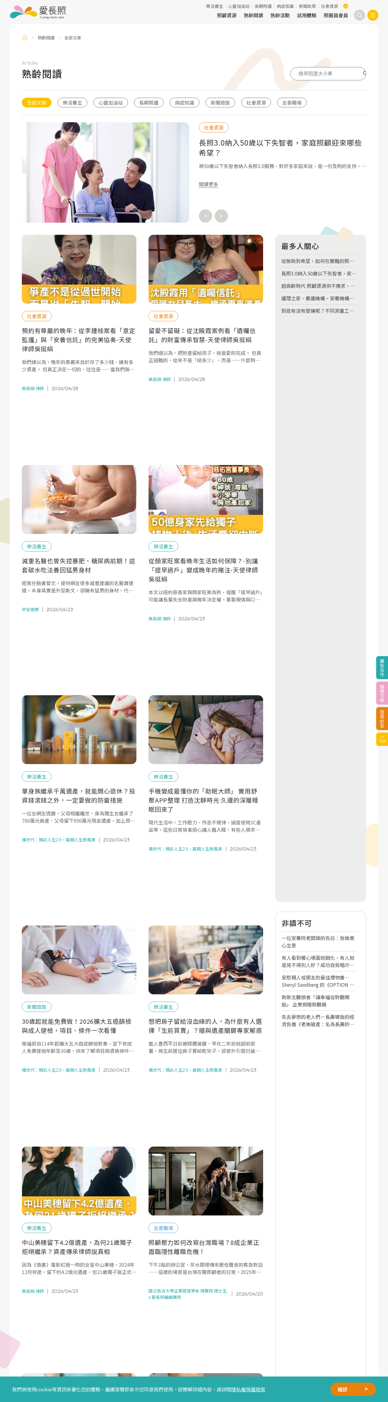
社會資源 (329, 6)
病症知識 (285, 6)
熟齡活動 (280, 15)
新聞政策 (307, 6)
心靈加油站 (238, 6)
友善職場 (292, 102)
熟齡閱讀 (253, 15)
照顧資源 (226, 15)
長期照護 (263, 6)
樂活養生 (214, 6)
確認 (342, 1389)
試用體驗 (306, 15)
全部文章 (36, 102)
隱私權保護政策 (248, 1389)
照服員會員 (336, 15)
